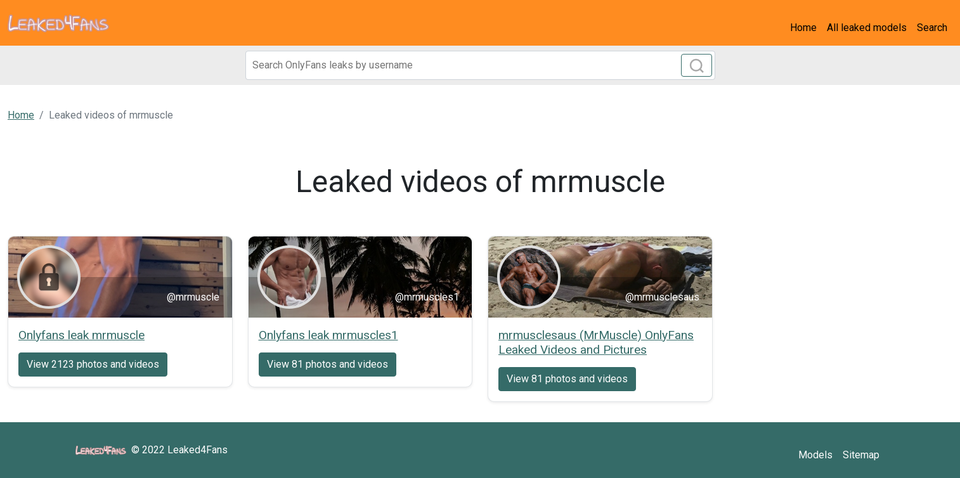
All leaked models (867, 28)
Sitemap (861, 455)
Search (932, 28)
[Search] (480, 65)
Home (803, 28)
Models (815, 455)
